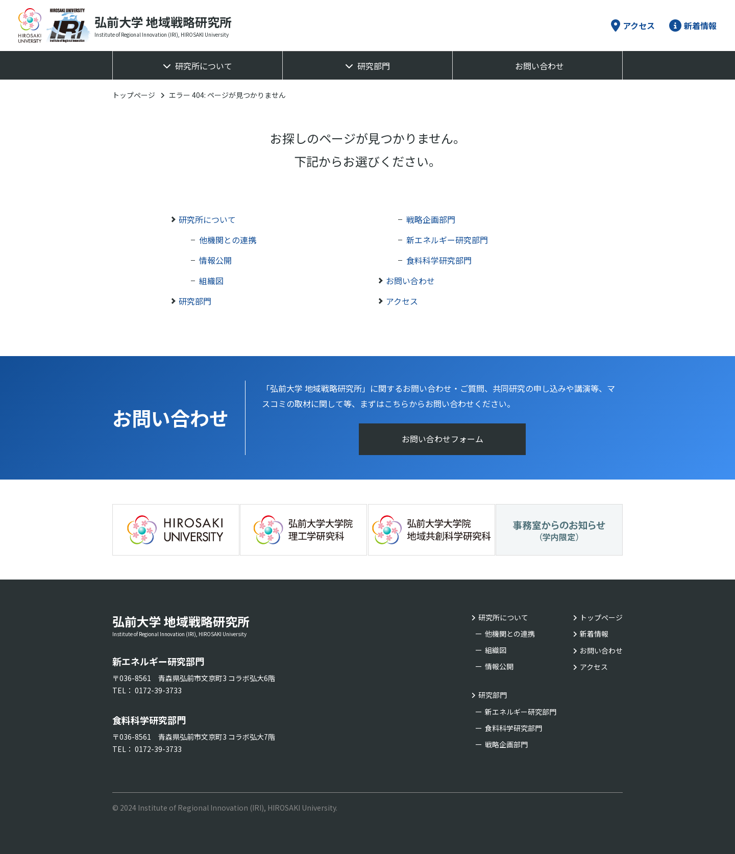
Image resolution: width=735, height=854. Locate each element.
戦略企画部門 (430, 219)
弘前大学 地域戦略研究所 (214, 622)
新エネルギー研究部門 (447, 240)
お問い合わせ (539, 66)
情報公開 (215, 260)
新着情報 (693, 25)
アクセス (633, 25)
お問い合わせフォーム (442, 439)
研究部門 (373, 66)
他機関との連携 (227, 240)
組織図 (211, 280)
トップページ (133, 95)
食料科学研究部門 (439, 260)
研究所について (203, 66)
